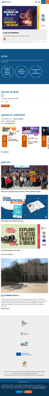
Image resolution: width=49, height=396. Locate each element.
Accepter (28, 391)
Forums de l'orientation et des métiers (10, 250)
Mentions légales (23, 382)
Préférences (43, 387)
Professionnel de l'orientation (36, 71)
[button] (34, 41)
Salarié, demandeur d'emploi (21, 71)
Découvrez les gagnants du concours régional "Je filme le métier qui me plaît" (20, 191)
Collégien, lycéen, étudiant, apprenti (7, 71)
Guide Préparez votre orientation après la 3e (12, 221)
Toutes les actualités (7, 254)
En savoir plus (5, 308)
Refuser (19, 391)
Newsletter (36, 2)
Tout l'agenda (5, 152)
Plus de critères (5, 101)
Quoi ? (2, 96)
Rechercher (5, 105)
